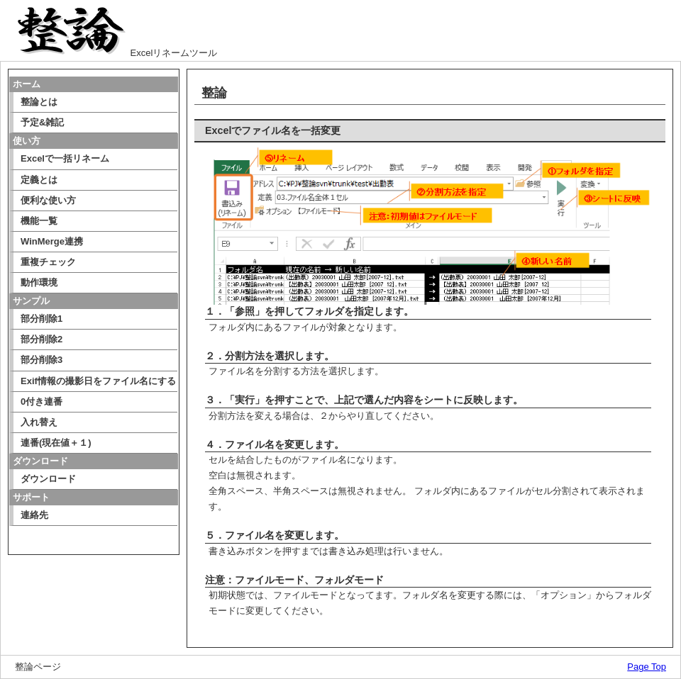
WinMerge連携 (52, 241)
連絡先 (34, 515)
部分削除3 (41, 359)
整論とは (39, 101)
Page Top (646, 666)
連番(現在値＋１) (56, 442)
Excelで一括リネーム (65, 158)
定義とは (39, 179)
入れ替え (39, 422)
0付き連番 (41, 401)
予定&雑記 (42, 122)
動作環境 (39, 282)
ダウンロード (48, 478)
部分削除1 (41, 318)
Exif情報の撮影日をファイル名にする (98, 381)
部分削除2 (41, 339)
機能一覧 (39, 220)
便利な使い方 (48, 200)
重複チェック (48, 262)
